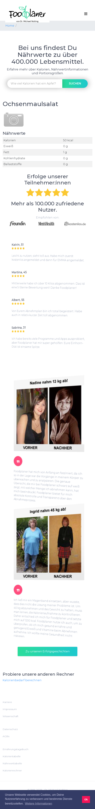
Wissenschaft (10, 716)
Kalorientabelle (12, 756)
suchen (75, 83)
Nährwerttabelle (12, 763)
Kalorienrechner (12, 770)
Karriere (7, 702)
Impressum (10, 709)
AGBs (6, 736)
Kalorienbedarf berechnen (22, 680)
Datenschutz (10, 729)
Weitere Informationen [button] (38, 803)
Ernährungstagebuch (15, 749)
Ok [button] (86, 799)
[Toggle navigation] (86, 14)
